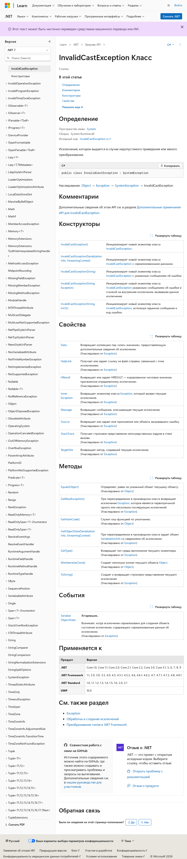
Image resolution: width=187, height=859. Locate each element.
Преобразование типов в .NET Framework (97, 724)
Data (64, 345)
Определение (71, 85)
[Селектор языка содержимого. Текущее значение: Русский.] (12, 841)
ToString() (67, 574)
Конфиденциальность (131, 850)
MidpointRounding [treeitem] (19, 270)
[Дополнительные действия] (180, 45)
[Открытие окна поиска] (169, 5)
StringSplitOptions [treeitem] (19, 670)
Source (65, 422)
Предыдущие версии (53, 850)
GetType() (67, 550)
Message (66, 410)
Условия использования (101, 856)
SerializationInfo (111, 539)
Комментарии (71, 90)
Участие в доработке (98, 850)
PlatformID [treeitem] (14, 463)
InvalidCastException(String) (78, 271)
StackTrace (67, 433)
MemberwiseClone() (73, 562)
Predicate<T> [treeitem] (16, 477)
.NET (76, 44)
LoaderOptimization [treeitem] (20, 179)
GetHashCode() (70, 519)
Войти (178, 5)
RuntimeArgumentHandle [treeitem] (24, 551)
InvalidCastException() (74, 244)
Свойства (68, 101)
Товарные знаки (132, 856)
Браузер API (93, 44)
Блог (74, 850)
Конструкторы (71, 95)
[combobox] (28, 50)
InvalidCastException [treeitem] (24, 68)
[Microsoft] (7, 5)
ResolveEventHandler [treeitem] (21, 544)
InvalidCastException (119, 248)
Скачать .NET (171, 16)
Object (86, 185)
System (91, 129)
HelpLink (66, 361)
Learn (63, 44)
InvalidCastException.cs (94, 139)
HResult (65, 377)
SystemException (127, 185)
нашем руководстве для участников (83, 784)
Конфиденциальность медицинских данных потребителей (40, 856)
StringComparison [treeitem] (19, 655)
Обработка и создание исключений (93, 719)
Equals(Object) (70, 487)
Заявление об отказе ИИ (19, 850)
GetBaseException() (72, 499)
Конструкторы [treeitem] (20, 76)
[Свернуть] (49, 41)
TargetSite (67, 450)
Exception (103, 185)
